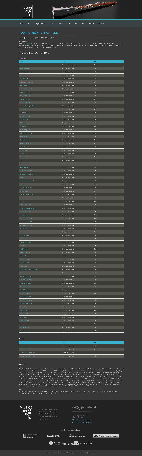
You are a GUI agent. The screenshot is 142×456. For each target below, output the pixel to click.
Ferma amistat (24, 157)
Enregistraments (39, 24)
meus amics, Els (24, 215)
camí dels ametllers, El (26, 99)
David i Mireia (23, 126)
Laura (21, 201)
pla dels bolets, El (25, 249)
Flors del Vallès (24, 164)
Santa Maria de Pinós (26, 307)
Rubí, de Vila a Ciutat (25, 286)
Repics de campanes (26, 279)
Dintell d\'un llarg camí (26, 147)
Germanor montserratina (27, 174)
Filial (21, 160)
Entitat (91, 24)
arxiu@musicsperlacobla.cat (82, 422)
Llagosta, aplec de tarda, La (28, 208)
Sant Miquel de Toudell (26, 303)
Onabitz (79, 453)
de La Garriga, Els (25, 130)
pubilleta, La (23, 266)
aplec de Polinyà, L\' (25, 85)
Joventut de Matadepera (27, 194)
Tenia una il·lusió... (25, 320)
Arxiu (28, 24)
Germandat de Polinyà (26, 170)
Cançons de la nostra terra (27, 352)
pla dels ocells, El (25, 252)
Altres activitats (79, 24)
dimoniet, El (23, 140)
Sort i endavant (24, 317)
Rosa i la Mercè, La (25, 283)
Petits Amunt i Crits (25, 242)
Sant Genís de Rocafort (26, 300)
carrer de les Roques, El (26, 106)
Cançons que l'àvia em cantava (29, 356)
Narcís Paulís (29, 43)
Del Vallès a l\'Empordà (26, 133)
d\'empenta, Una (24, 123)
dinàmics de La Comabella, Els (29, 143)
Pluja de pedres (24, 262)
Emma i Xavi (23, 153)
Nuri (21, 232)
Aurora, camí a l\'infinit (26, 89)
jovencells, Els (24, 191)
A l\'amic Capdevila (25, 68)
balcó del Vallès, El (25, 92)
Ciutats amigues (24, 112)
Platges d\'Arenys (25, 259)
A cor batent (23, 65)
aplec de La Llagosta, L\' (27, 82)
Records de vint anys (26, 276)
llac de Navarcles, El (25, 204)
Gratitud (22, 177)
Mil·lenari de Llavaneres (26, 218)
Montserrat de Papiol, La (27, 225)
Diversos (101, 24)
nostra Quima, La (25, 228)
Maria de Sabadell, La (26, 211)
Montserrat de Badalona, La (28, 222)
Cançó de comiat (25, 349)
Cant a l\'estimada (25, 102)
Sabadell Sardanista (26, 290)
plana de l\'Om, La (25, 256)
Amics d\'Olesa (24, 78)
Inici (21, 24)
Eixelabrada (23, 150)
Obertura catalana (25, 235)
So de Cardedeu (24, 314)
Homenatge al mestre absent (28, 181)
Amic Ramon (24, 75)
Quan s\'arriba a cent (26, 273)
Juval (21, 198)
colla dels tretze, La (25, 116)
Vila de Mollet (23, 331)
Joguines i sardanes (26, 187)
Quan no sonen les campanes (28, 269)
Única (21, 324)
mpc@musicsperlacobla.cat (81, 420)
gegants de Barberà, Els (26, 167)
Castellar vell (23, 109)
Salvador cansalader (26, 293)
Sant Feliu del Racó (25, 296)
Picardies (22, 245)
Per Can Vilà (23, 239)
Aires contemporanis (26, 72)
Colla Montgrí (24, 119)
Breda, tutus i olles (25, 95)
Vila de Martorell (24, 327)
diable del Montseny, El (26, 136)
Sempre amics (24, 310)
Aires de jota (23, 346)
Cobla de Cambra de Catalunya (59, 24)
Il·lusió (22, 184)
